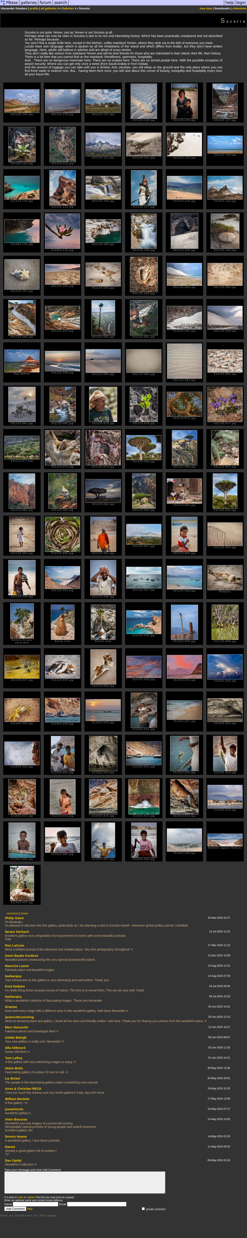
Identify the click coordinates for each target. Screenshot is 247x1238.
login (20, 1197)
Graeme (11, 1007)
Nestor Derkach (17, 932)
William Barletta (17, 1099)
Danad (10, 1147)
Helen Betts (14, 1068)
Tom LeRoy (14, 1058)
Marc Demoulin (16, 1027)
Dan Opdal (13, 1160)
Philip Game (14, 918)
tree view (206, 8)
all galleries (49, 8)
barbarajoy (13, 976)
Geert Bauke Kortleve (21, 955)
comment (12, 913)
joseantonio (14, 1109)
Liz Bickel (12, 1078)
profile (34, 8)
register (31, 1197)
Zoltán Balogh (16, 1037)
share (24, 913)
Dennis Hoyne (16, 1136)
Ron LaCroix (14, 945)
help (30, 1208)
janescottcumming (19, 1017)
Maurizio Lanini (17, 966)
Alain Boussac (16, 1119)
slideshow (239, 8)
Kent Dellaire (15, 986)
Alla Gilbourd (15, 1048)
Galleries (68, 8)
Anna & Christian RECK (23, 1088)
